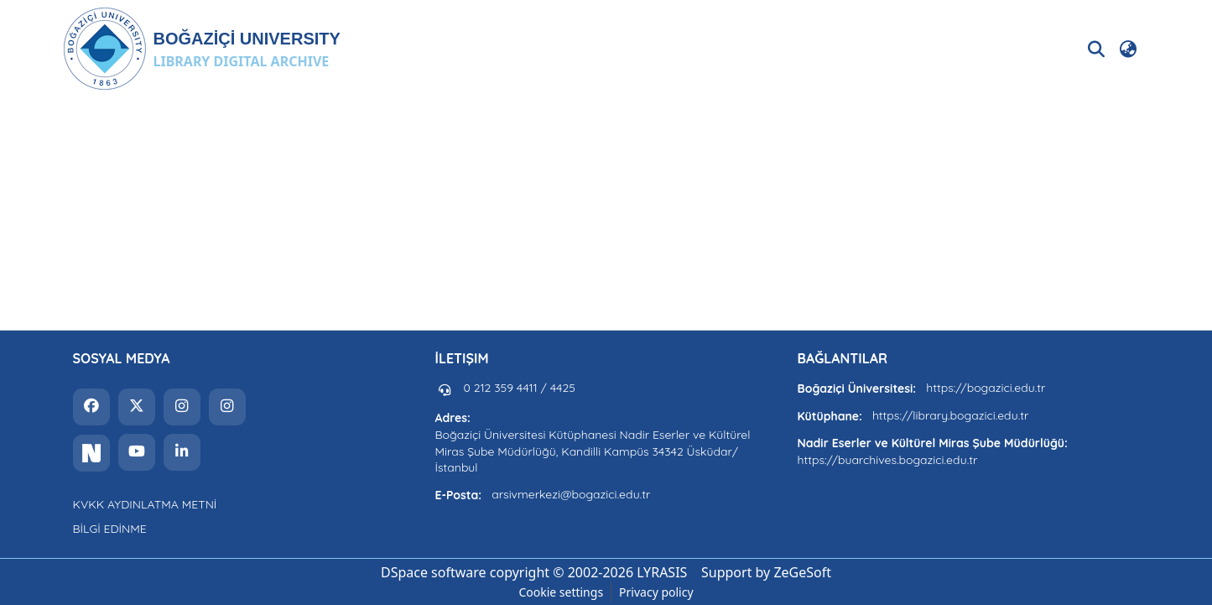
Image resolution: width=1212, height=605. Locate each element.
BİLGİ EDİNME (110, 528)
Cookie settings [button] (560, 592)
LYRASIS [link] (662, 572)
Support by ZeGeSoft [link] (766, 572)
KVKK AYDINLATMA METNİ (145, 504)
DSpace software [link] (433, 572)
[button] (202, 49)
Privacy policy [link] (656, 592)
